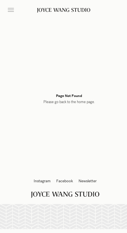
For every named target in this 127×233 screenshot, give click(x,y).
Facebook (64, 181)
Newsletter (88, 181)
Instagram (42, 181)
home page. (86, 102)
